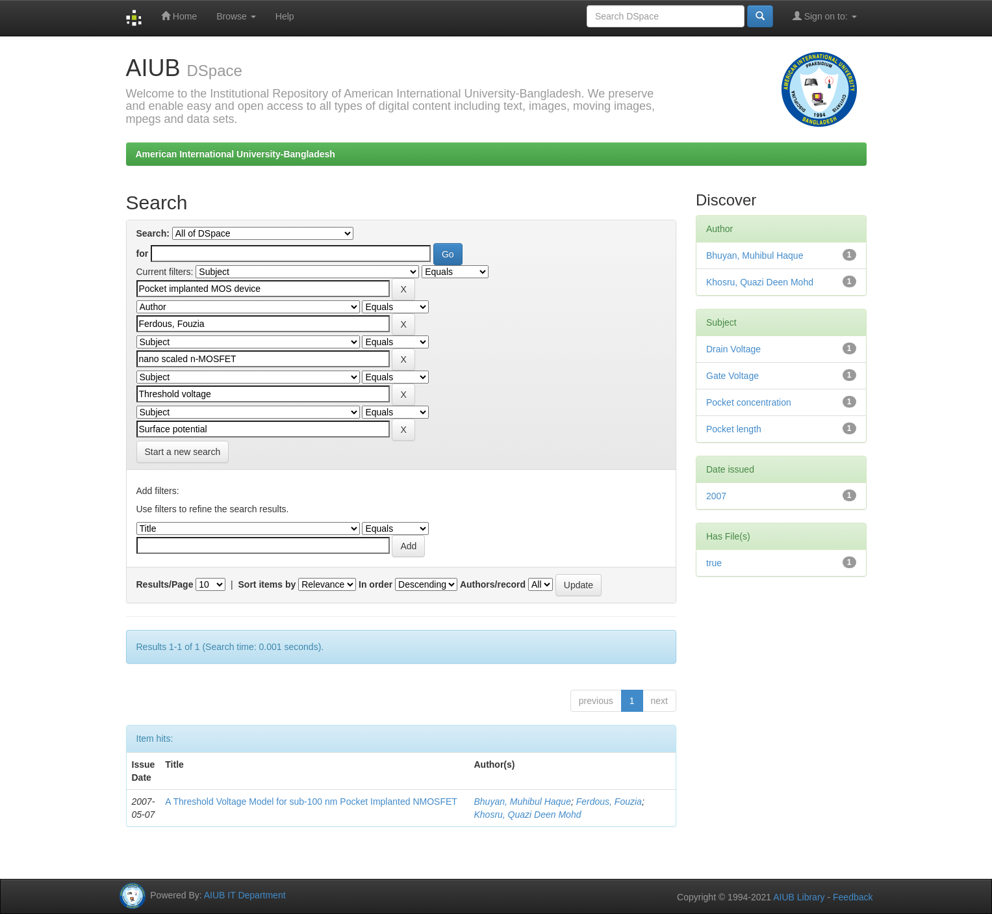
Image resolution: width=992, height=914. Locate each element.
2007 (716, 496)
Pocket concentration (748, 402)
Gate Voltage (732, 376)
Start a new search (183, 452)
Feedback (852, 897)
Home (179, 15)
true (714, 563)
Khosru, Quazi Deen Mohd (527, 814)
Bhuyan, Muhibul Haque (522, 801)
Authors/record (493, 584)
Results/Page (165, 584)
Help (284, 16)
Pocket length (733, 429)
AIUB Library (798, 897)
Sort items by (267, 584)
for (142, 253)
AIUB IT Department (245, 895)
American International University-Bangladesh (235, 154)
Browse (236, 16)
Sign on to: (825, 15)
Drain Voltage (733, 349)
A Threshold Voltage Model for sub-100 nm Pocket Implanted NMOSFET (311, 801)
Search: (153, 233)
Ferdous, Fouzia (609, 801)
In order (375, 584)
